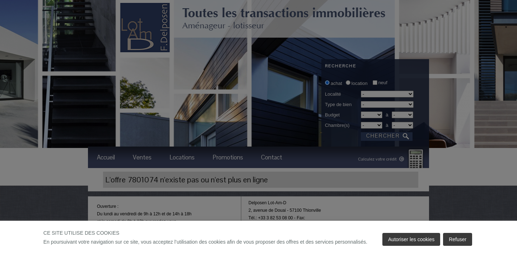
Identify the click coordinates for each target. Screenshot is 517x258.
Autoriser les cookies (411, 239)
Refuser (457, 239)
